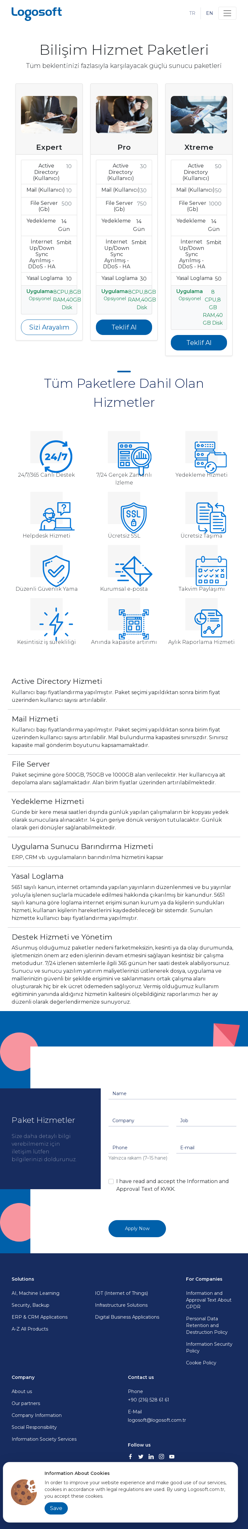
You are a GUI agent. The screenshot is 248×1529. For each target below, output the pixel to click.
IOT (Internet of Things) (121, 1293)
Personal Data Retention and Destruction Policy (207, 1325)
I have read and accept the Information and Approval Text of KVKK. (172, 1185)
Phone (182, 1396)
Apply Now (137, 1228)
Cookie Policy (201, 1363)
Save (56, 1508)
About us (22, 1391)
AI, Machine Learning (35, 1293)
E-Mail (182, 1416)
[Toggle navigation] (227, 13)
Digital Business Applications (127, 1317)
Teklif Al (124, 327)
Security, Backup (30, 1305)
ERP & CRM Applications (39, 1317)
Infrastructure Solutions (121, 1305)
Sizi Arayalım (49, 327)
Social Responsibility (34, 1427)
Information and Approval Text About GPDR (209, 1300)
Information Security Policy (209, 1347)
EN (209, 13)
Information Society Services (44, 1439)
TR (192, 13)
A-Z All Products (30, 1329)
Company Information (37, 1415)
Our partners (26, 1403)
